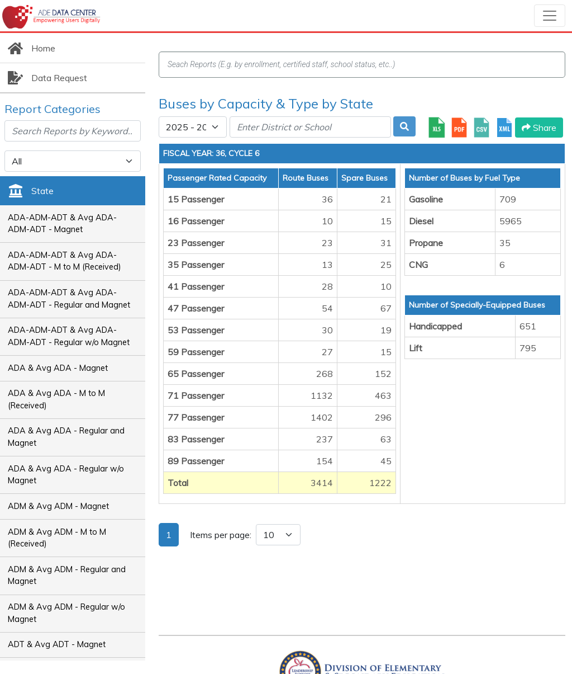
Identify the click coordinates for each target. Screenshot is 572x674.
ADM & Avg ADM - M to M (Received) (57, 538)
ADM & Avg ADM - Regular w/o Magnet (66, 613)
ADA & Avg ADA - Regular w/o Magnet (66, 475)
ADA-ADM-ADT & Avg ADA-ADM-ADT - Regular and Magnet (69, 298)
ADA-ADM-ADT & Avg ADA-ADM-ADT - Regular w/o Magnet (69, 336)
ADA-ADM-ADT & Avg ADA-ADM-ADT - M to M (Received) (64, 261)
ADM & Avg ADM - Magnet (58, 506)
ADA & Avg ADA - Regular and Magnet (66, 437)
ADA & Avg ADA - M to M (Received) (56, 399)
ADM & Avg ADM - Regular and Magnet (67, 575)
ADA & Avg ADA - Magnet (58, 368)
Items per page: (220, 534)
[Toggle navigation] (549, 15)
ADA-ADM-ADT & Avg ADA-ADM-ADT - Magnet (62, 224)
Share (539, 127)
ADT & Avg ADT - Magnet (57, 644)
